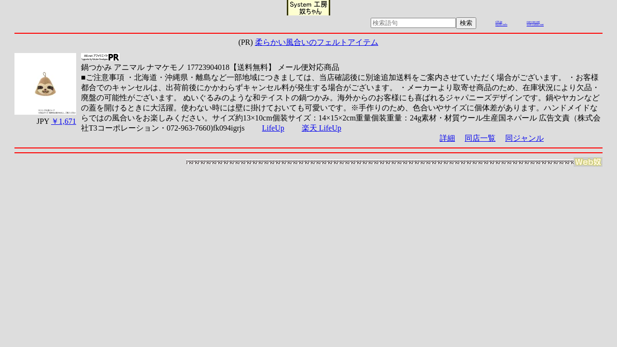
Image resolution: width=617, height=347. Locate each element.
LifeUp (273, 128)
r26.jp (499, 21)
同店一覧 (480, 138)
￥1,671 (63, 121)
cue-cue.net (533, 21)
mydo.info (502, 24)
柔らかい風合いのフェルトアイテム (316, 42)
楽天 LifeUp (321, 128)
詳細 (447, 138)
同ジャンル (524, 138)
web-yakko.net (535, 24)
